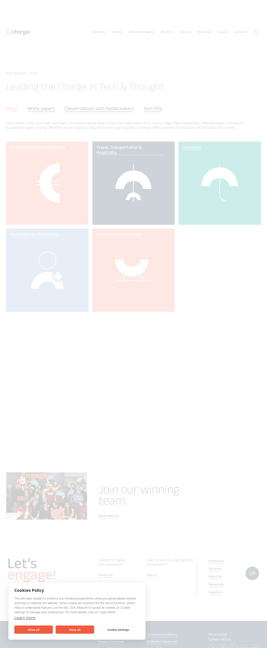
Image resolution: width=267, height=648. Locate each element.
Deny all (75, 630)
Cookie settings (118, 630)
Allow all (33, 630)
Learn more (25, 618)
